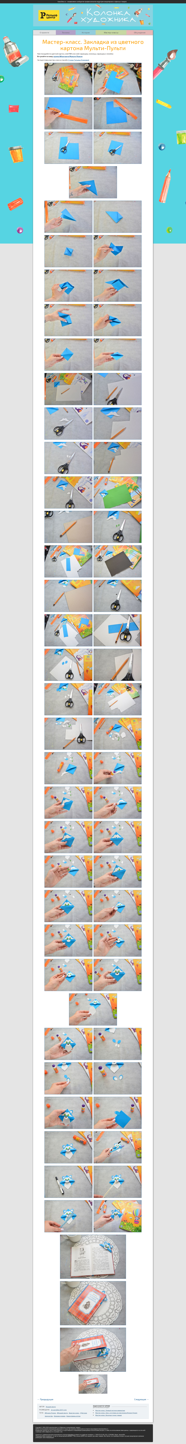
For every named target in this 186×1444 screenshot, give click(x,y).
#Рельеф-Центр (62, 1413)
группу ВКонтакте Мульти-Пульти (67, 56)
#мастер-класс (74, 1413)
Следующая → (141, 1399)
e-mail (83, 1434)
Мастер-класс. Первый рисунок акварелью (110, 1410)
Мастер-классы (111, 32)
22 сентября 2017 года (59, 1410)
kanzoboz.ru (71, 1434)
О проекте (44, 32)
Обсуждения (139, 32)
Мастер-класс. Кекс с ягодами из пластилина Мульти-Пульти (116, 1413)
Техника (65, 32)
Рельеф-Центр (51, 1406)
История (86, 32)
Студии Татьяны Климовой (78, 60)
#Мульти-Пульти (50, 1413)
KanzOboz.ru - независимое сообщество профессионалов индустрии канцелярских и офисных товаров (92, 2)
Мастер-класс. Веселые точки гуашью (108, 1415)
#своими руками (59, 1416)
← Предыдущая (45, 1399)
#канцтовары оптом (73, 1416)
